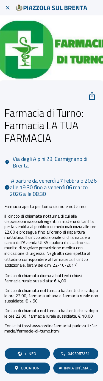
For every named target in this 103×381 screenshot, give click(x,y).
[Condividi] (92, 95)
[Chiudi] (7, 7)
